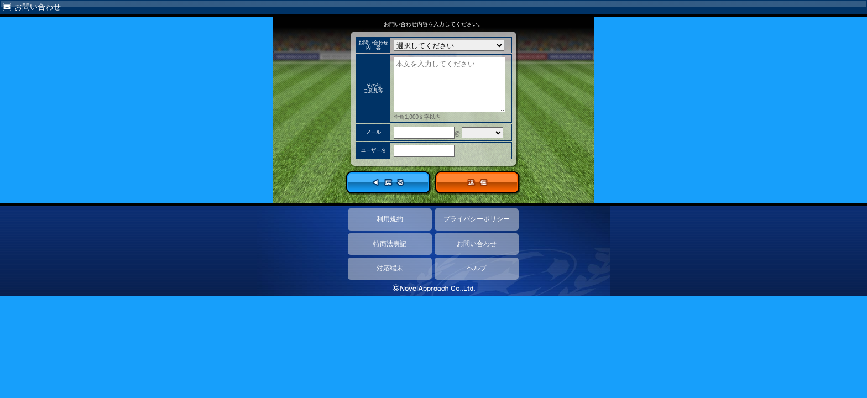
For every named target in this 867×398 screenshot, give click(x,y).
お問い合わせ (477, 244)
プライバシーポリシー (476, 219)
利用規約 (390, 219)
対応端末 (390, 268)
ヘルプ (477, 268)
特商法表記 (389, 244)
